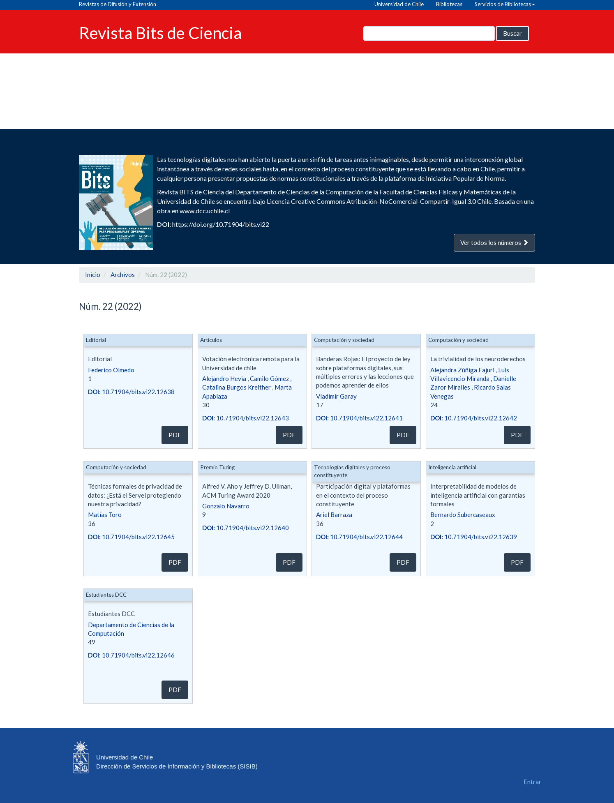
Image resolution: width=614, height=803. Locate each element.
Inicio (92, 274)
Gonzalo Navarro (225, 506)
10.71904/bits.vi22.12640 (245, 527)
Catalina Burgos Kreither (236, 387)
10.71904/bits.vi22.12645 (131, 536)
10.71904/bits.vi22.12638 (131, 391)
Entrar (532, 781)
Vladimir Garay (336, 396)
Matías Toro (105, 514)
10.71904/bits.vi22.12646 (131, 655)
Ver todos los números (494, 242)
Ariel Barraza (334, 514)
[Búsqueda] (429, 33)
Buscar (512, 33)
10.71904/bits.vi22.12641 (359, 418)
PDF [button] (175, 434)
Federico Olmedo (111, 370)
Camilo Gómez (269, 378)
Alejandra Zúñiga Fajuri (462, 370)
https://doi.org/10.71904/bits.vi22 (220, 224)
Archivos (123, 274)
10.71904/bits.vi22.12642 (473, 418)
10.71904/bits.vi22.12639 (473, 536)
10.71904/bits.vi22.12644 (359, 536)
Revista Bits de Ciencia (160, 32)
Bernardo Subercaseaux (462, 514)
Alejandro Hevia (224, 378)
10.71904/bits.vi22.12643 (245, 418)
